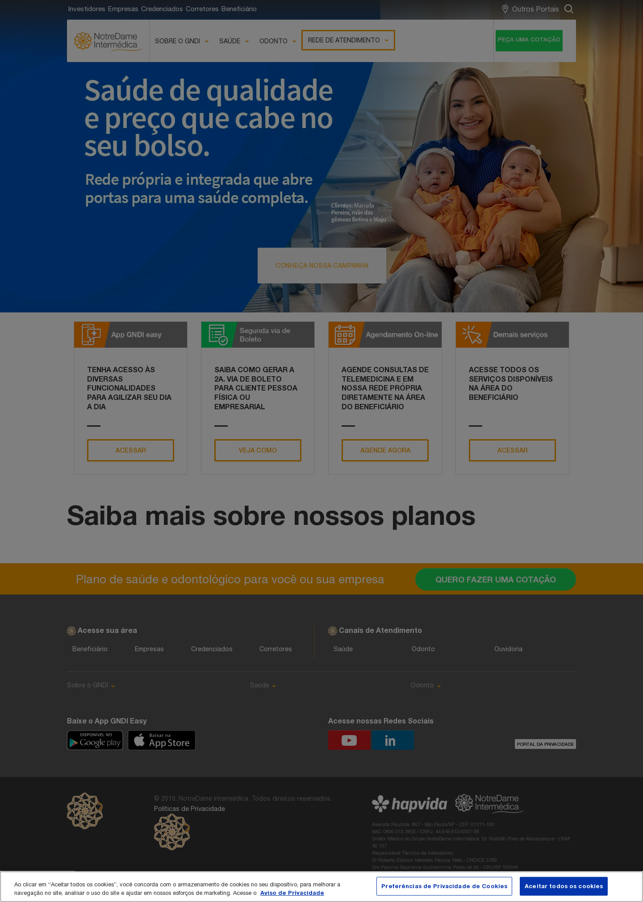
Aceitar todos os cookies (564, 886)
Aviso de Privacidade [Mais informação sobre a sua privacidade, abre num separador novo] (292, 892)
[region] (321, 886)
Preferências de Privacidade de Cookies (444, 886)
